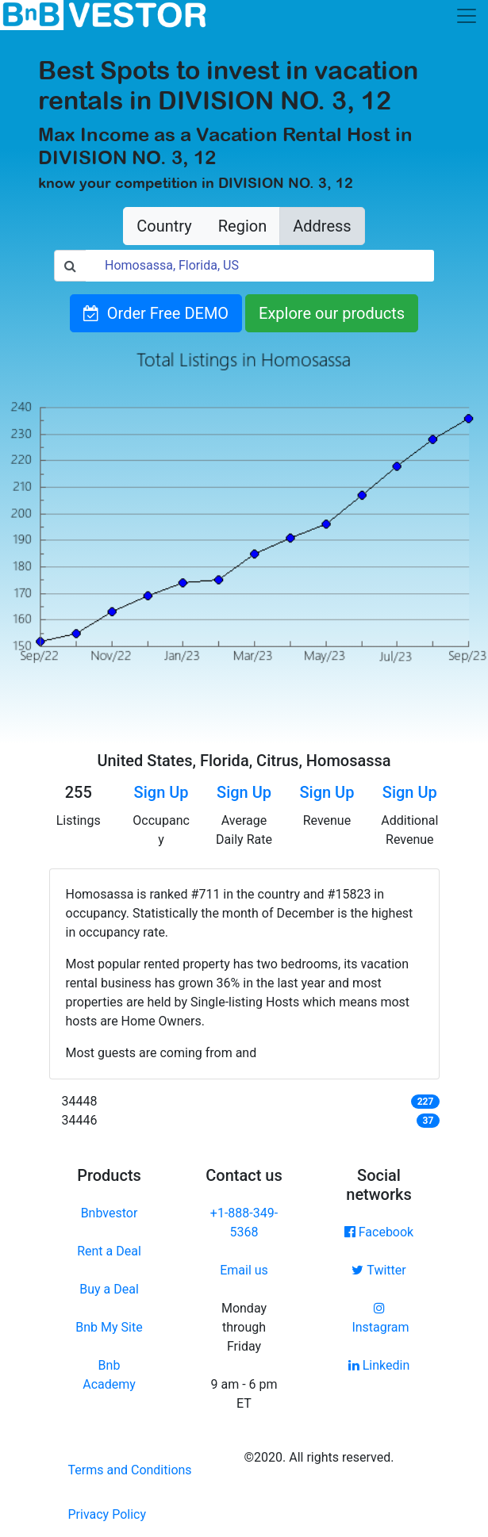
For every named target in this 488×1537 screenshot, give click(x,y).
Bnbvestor (109, 1213)
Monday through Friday (244, 1327)
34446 (80, 1120)
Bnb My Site (108, 1327)
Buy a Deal (109, 1289)
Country (163, 226)
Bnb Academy (109, 1375)
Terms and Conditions (130, 1470)
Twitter (378, 1270)
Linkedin (379, 1365)
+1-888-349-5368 (244, 1222)
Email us (244, 1270)
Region (242, 226)
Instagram (378, 1318)
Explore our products (332, 313)
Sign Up (161, 792)
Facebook (378, 1232)
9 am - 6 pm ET (243, 1394)
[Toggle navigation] (466, 16)
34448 (80, 1101)
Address (322, 226)
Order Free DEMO (156, 313)
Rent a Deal (109, 1251)
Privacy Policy (107, 1514)
